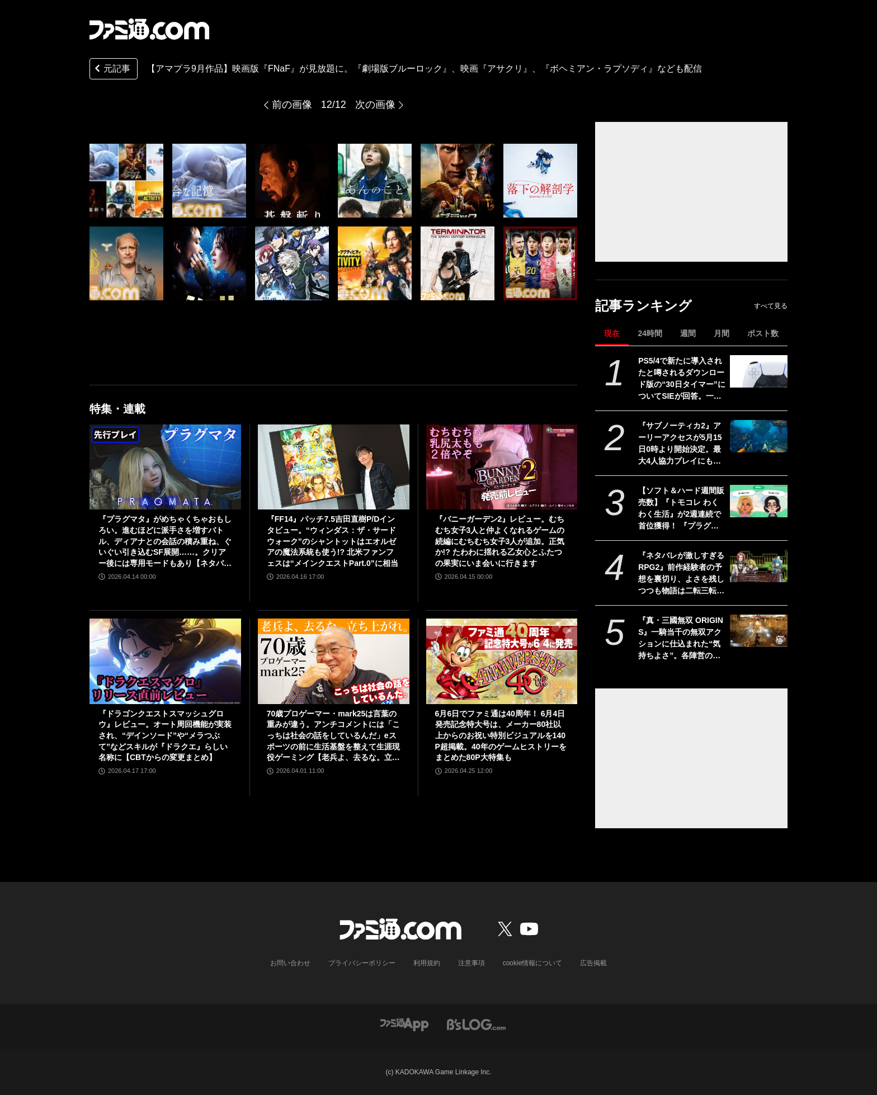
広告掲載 (593, 963)
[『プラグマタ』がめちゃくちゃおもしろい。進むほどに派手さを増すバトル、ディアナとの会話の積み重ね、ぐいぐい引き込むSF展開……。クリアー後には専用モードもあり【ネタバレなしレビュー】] (165, 466)
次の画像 (375, 104)
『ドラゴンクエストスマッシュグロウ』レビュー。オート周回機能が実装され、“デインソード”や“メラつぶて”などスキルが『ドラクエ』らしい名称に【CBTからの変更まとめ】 (165, 735)
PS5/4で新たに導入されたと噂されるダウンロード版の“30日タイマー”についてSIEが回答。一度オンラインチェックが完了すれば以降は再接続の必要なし (681, 379)
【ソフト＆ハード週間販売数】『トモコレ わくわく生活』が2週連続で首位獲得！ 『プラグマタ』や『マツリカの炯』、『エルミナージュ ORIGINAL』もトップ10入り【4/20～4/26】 (681, 509)
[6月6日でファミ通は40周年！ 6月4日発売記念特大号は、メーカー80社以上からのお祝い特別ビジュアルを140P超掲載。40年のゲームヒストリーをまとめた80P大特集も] (502, 661)
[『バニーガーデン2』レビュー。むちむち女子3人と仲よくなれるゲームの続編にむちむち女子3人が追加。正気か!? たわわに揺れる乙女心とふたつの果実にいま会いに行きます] (502, 466)
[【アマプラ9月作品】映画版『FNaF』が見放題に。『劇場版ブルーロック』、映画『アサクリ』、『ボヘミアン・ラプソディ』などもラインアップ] (126, 181)
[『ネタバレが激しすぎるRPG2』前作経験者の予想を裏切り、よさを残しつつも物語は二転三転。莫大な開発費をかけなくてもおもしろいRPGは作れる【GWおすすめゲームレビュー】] (759, 566)
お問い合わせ (290, 963)
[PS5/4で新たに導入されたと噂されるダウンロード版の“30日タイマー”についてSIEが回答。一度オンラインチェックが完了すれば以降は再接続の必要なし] (759, 371)
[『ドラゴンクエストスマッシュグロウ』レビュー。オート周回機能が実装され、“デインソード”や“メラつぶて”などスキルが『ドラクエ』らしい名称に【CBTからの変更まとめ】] (165, 661)
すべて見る (771, 306)
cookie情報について (533, 963)
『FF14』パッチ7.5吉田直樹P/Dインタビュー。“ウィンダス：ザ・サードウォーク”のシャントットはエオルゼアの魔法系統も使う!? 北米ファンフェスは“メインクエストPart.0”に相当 (332, 541)
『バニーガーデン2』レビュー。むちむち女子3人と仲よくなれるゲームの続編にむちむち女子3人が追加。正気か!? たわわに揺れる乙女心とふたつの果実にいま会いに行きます (500, 541)
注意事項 (471, 963)
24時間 (650, 333)
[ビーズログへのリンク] (476, 1023)
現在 (612, 333)
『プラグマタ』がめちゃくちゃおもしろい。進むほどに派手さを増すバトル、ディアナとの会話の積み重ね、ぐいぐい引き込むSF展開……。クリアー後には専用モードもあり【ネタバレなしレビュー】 (165, 542)
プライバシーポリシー (361, 963)
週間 (688, 333)
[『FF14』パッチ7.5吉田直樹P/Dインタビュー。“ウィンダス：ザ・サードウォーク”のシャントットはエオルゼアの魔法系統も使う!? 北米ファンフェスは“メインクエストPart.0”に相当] (333, 466)
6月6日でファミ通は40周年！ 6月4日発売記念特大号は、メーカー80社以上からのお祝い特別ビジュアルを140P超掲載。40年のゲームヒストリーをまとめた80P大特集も (501, 735)
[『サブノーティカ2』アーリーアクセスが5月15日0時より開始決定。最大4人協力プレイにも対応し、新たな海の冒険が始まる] (759, 436)
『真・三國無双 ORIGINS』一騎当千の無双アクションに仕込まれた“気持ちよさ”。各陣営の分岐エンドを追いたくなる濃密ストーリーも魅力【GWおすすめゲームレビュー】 (681, 639)
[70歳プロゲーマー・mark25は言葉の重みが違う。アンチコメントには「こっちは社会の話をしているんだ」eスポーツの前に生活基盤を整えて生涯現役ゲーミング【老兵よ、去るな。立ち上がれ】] (333, 661)
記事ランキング (643, 305)
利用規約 (426, 963)
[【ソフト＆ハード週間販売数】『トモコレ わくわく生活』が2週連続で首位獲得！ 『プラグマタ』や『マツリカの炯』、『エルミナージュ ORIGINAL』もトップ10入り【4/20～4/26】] (759, 501)
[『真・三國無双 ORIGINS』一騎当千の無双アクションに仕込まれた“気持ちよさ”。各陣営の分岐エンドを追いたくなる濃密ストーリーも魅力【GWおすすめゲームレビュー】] (759, 631)
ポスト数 (763, 333)
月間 (721, 333)
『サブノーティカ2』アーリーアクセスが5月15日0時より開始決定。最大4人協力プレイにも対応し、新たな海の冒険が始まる (681, 444)
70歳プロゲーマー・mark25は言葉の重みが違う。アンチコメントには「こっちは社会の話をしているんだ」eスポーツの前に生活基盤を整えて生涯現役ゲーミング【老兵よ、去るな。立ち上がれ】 (333, 736)
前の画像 (292, 104)
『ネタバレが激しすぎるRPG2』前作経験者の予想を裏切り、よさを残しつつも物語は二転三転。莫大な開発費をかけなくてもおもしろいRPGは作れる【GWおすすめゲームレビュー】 (681, 574)
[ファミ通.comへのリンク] (149, 29)
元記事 (111, 69)
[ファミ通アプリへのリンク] (404, 1023)
